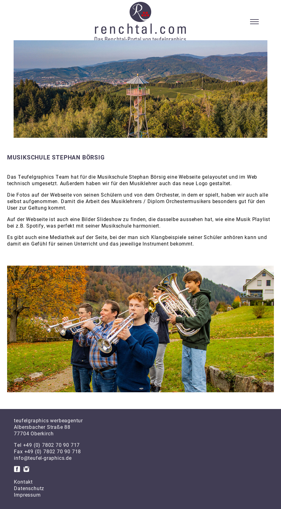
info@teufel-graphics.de (42, 458)
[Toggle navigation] (254, 21)
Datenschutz (29, 488)
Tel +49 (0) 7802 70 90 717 (47, 445)
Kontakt (23, 481)
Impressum (27, 494)
